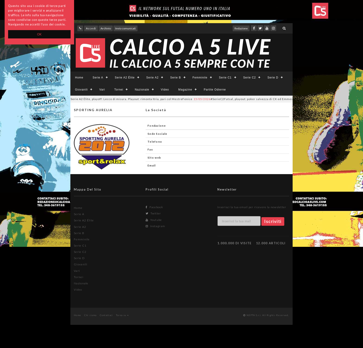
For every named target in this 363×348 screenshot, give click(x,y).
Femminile (200, 77)
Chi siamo (90, 315)
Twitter (153, 213)
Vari (102, 89)
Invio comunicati (125, 28)
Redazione (241, 28)
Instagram (155, 226)
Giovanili (81, 89)
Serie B (175, 77)
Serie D (272, 77)
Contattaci (106, 315)
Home (79, 77)
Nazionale (142, 89)
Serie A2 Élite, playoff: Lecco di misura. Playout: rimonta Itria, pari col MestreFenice (125, 99)
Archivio (105, 28)
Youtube (154, 220)
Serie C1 (225, 77)
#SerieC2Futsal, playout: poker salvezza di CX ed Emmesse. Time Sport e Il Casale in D (267, 99)
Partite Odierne (215, 89)
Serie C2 (249, 77)
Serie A (98, 77)
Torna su (122, 315)
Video (165, 89)
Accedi (91, 28)
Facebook (154, 207)
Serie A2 (152, 77)
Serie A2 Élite (125, 77)
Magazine (185, 89)
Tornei (118, 89)
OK (39, 34)
